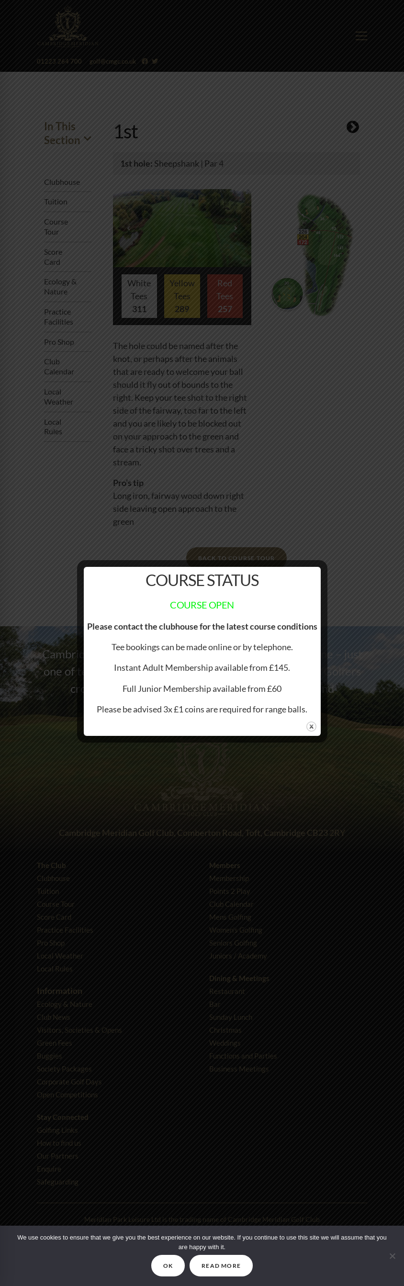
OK (168, 1265)
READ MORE (221, 1265)
